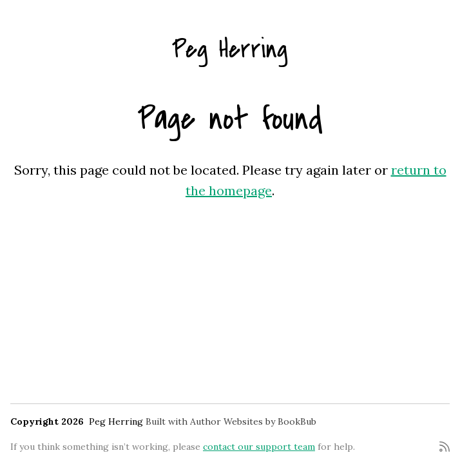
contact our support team (259, 446)
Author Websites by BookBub (253, 421)
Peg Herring (230, 49)
